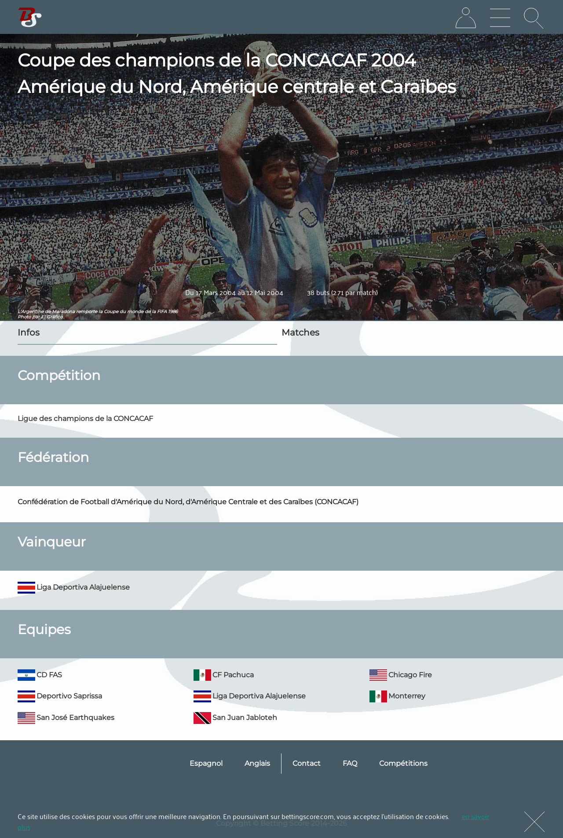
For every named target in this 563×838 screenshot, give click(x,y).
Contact (306, 763)
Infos (29, 332)
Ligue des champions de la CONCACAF (85, 418)
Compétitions (403, 763)
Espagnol (206, 763)
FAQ (350, 763)
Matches (300, 332)
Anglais (257, 763)
